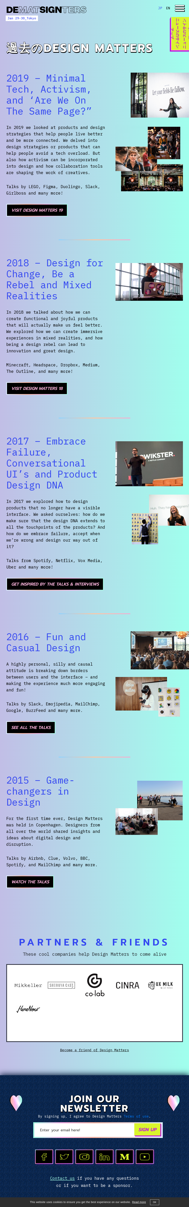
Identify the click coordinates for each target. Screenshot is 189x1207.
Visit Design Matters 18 (37, 388)
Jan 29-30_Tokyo (22, 18)
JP (160, 8)
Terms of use (136, 1116)
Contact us (62, 1178)
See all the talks (31, 727)
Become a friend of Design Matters (94, 1050)
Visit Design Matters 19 (37, 210)
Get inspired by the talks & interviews (55, 584)
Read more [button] (139, 1202)
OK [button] (154, 1202)
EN (168, 8)
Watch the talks (30, 882)
